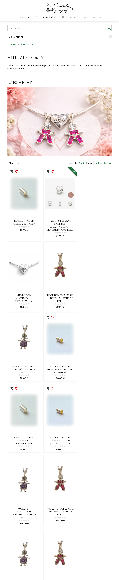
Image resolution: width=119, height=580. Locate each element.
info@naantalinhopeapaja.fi (21, 550)
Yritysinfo (51, 527)
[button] (38, 17)
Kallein (98, 163)
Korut (12, 44)
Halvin (89, 163)
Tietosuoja (51, 538)
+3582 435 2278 (14, 547)
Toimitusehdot (54, 533)
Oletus (107, 163)
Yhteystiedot (53, 543)
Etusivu (49, 517)
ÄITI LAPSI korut (30, 44)
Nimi (81, 163)
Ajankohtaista (54, 522)
